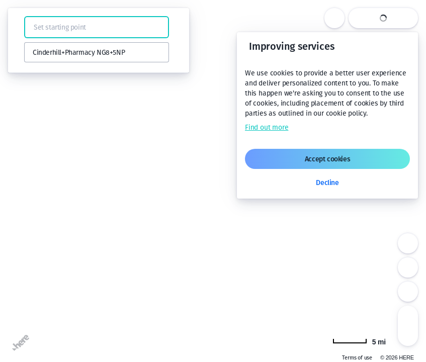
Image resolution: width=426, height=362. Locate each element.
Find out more (266, 127)
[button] (21, 27)
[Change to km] (359, 341)
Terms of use (357, 357)
